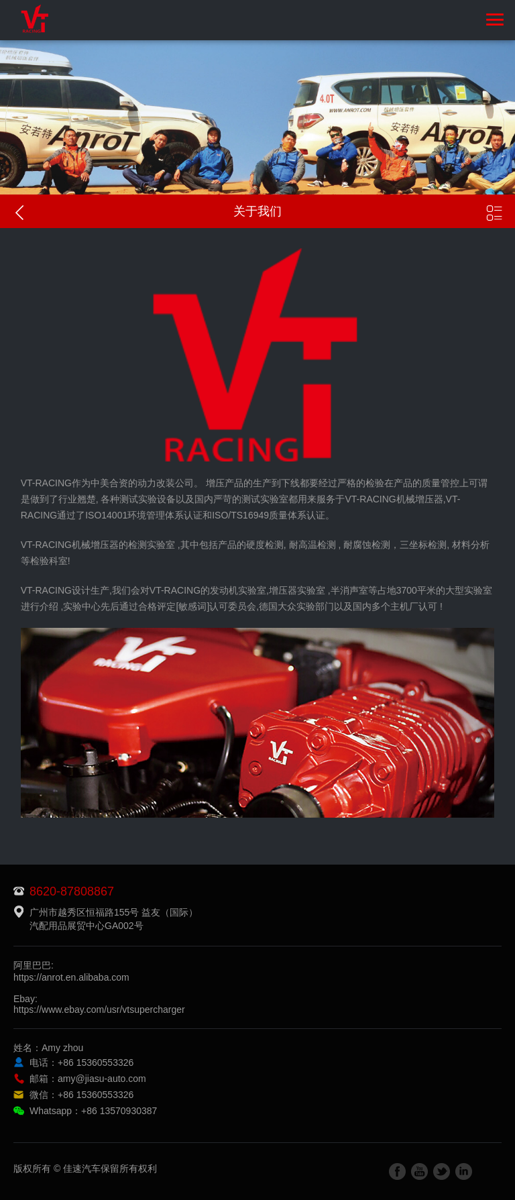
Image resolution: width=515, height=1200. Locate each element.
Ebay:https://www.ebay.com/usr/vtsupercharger (99, 1004)
